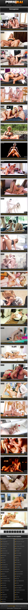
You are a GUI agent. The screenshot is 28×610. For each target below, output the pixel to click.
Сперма (17, 592)
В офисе (3, 548)
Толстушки (4, 597)
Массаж (17, 569)
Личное (17, 567)
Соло (2, 592)
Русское (3, 585)
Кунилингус (4, 564)
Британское (18, 544)
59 (23, 531)
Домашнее (18, 555)
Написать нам (17, 608)
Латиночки (18, 564)
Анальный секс (19, 539)
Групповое (18, 553)
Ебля (2, 557)
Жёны (17, 557)
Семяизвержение (20, 590)
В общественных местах (19, 547)
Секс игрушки (5, 590)
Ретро (17, 583)
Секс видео (18, 587)
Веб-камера (18, 548)
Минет (3, 573)
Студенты (4, 594)
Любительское (5, 569)
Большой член (5, 544)
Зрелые (3, 562)
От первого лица (5, 580)
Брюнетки (4, 546)
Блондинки (4, 541)
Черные (3, 601)
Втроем (17, 550)
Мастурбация (5, 571)
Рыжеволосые (19, 585)
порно (21, 606)
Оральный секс (5, 578)
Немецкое (4, 576)
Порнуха (3, 583)
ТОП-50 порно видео (17, 5)
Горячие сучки (5, 553)
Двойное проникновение (5, 556)
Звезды (17, 560)
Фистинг (3, 599)
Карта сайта (10, 608)
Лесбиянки (4, 567)
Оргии (17, 578)
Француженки (19, 599)
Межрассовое (19, 571)
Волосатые (4, 550)
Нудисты (17, 576)
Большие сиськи (19, 541)
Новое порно (8, 5)
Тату (16, 594)
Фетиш (17, 597)
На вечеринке (19, 573)
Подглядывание (19, 580)
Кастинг (17, 562)
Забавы (3, 560)
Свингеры (4, 587)
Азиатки (3, 539)
